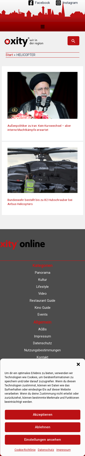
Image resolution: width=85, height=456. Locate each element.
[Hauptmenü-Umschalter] (42, 26)
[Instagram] (67, 3)
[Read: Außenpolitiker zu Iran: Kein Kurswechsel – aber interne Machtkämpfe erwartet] (42, 95)
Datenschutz (46, 449)
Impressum (63, 449)
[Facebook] (39, 3)
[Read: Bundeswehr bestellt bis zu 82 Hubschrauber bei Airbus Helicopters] (42, 170)
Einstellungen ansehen (42, 440)
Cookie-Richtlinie (25, 449)
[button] (78, 364)
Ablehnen (42, 427)
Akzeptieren (42, 415)
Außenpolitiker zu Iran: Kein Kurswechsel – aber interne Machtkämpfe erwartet (39, 128)
